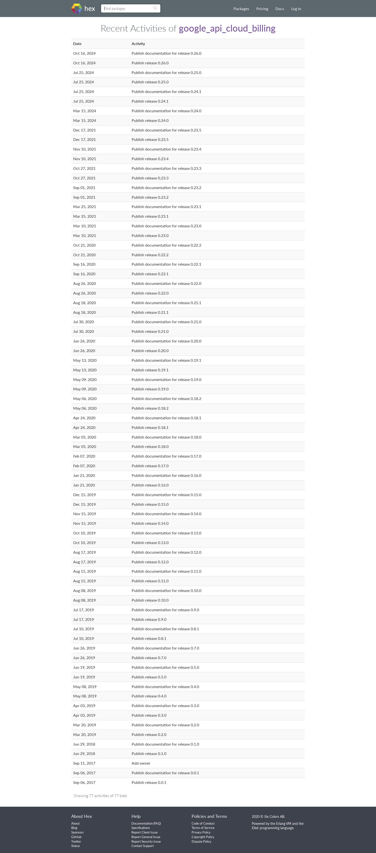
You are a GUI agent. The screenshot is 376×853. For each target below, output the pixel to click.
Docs (279, 8)
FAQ (157, 823)
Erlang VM (283, 823)
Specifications (140, 828)
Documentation (142, 823)
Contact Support (142, 846)
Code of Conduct (203, 823)
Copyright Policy (203, 837)
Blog (74, 828)
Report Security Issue (146, 841)
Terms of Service (203, 828)
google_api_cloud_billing (227, 27)
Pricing (262, 8)
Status (75, 846)
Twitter (76, 841)
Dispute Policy (201, 841)
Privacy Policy (201, 832)
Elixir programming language (272, 828)
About (75, 823)
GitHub (76, 837)
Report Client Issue (144, 832)
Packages (241, 8)
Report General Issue (145, 837)
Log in (296, 8)
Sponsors (77, 832)
